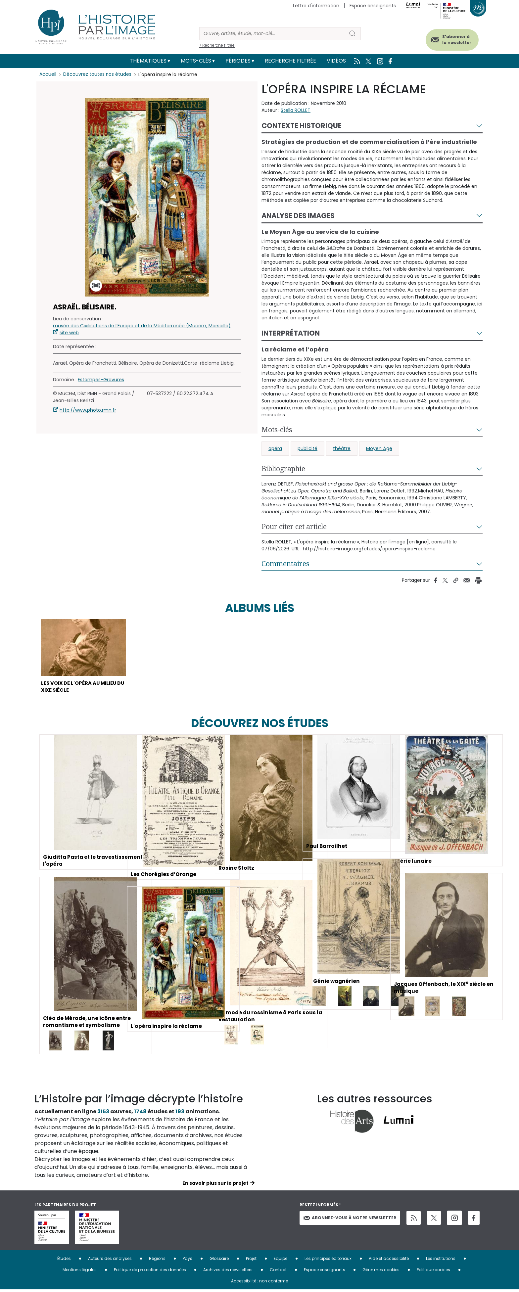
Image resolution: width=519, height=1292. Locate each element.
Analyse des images (298, 215)
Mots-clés (196, 61)
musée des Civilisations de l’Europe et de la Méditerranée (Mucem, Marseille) (142, 325)
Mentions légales (80, 1272)
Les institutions (440, 1261)
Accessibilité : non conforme (259, 1283)
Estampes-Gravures (101, 379)
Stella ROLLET (295, 110)
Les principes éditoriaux (328, 1261)
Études (64, 1261)
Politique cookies (433, 1272)
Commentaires (285, 563)
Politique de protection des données (150, 1272)
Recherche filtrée (290, 61)
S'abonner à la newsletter (452, 39)
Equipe (280, 1261)
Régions (157, 1261)
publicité (307, 448)
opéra (275, 448)
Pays (187, 1261)
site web (69, 332)
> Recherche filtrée (217, 45)
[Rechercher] (271, 33)
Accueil (47, 74)
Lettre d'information (316, 5)
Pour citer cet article (294, 526)
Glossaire (219, 1261)
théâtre (342, 448)
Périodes (238, 61)
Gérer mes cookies (381, 1272)
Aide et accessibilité (389, 1261)
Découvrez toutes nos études (97, 74)
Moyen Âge (379, 448)
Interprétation (290, 333)
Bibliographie (283, 468)
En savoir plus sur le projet (215, 1185)
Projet (251, 1261)
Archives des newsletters (228, 1272)
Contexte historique (301, 125)
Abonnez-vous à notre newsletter (350, 1220)
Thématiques (148, 61)
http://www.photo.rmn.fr (88, 410)
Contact (278, 1272)
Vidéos (336, 61)
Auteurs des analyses (110, 1261)
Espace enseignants (373, 5)
